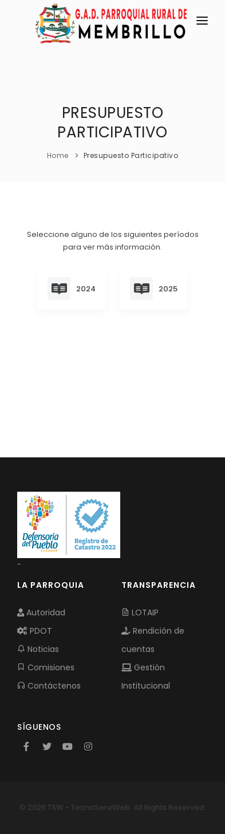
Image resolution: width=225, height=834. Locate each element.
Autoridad (41, 612)
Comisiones (45, 667)
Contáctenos (49, 685)
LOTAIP (140, 612)
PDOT (34, 631)
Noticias (38, 649)
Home (58, 155)
